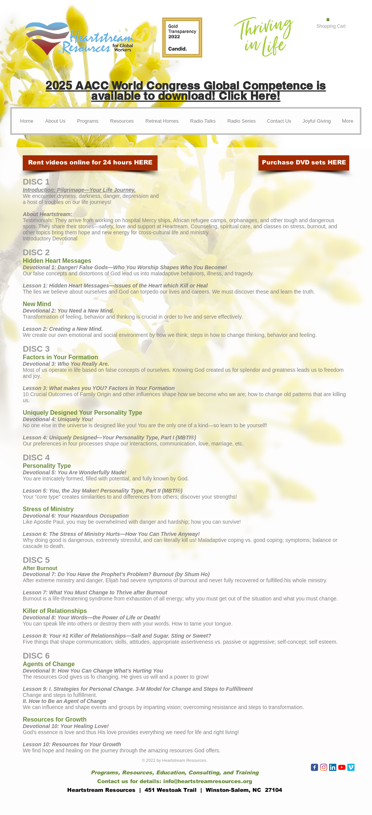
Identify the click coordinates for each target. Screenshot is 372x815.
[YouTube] (341, 767)
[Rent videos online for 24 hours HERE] (90, 163)
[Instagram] (323, 767)
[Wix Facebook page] (314, 767)
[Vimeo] (351, 767)
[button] (327, 19)
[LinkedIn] (332, 767)
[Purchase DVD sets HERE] (304, 163)
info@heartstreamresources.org (207, 781)
